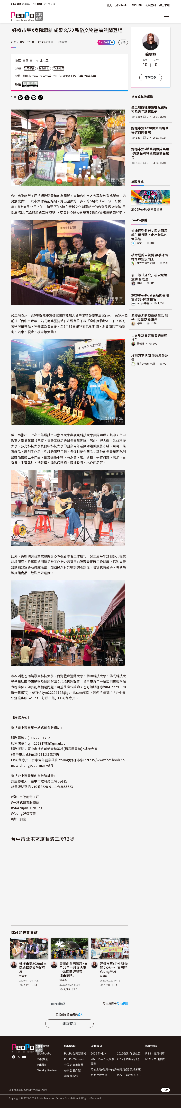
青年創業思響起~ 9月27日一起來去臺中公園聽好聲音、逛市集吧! (73, 969)
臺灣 (26, 60)
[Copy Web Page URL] (40, 97)
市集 (80, 76)
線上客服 (164, 5)
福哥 (139, 323)
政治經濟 (58, 68)
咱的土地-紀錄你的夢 (104, 1069)
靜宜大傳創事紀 (146, 363)
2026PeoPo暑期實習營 (146, 209)
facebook (14, 1057)
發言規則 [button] (122, 1003)
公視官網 (150, 5)
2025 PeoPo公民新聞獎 (103, 1061)
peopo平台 (143, 303)
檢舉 (123, 42)
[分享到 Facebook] (20, 97)
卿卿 (139, 283)
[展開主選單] (166, 16)
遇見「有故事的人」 (129, 1075)
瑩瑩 (139, 243)
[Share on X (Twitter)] (27, 97)
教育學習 (29, 68)
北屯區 (44, 60)
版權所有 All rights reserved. (30, 84)
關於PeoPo (44, 1053)
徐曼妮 (23, 976)
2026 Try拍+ (98, 1053)
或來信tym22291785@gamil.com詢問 (60, 692)
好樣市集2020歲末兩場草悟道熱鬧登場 (33, 967)
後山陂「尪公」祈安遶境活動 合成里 (149, 277)
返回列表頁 (69, 1023)
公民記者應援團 (74, 1064)
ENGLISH (137, 5)
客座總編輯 (71, 1076)
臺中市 (34, 60)
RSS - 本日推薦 (155, 1059)
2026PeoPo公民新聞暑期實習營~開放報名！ (150, 297)
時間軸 (41, 1064)
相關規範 (42, 1059)
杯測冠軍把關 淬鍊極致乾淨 (149, 357)
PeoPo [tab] (57, 1003)
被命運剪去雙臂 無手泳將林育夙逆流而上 (149, 257)
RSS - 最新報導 (155, 1053)
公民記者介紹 (72, 1070)
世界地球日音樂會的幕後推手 (149, 337)
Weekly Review (47, 1070)
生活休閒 (44, 68)
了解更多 (150, 77)
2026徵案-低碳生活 (129, 1053)
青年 (35, 76)
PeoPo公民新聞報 (75, 1053)
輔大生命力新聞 (146, 263)
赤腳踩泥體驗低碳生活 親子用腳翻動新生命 (149, 317)
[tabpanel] (69, 1014)
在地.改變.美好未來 (129, 1069)
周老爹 (140, 343)
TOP (165, 1089)
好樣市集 (90, 76)
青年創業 (45, 76)
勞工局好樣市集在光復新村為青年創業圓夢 (149, 109)
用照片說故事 (99, 1075)
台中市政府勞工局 (64, 76)
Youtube (24, 1057)
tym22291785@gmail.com (48, 743)
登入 (109, 5)
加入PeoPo (121, 5)
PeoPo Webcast (74, 1059)
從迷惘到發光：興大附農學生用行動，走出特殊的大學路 (149, 234)
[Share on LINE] (33, 97)
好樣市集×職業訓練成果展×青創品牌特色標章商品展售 (150, 153)
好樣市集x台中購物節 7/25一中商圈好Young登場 (114, 967)
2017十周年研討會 (128, 1059)
